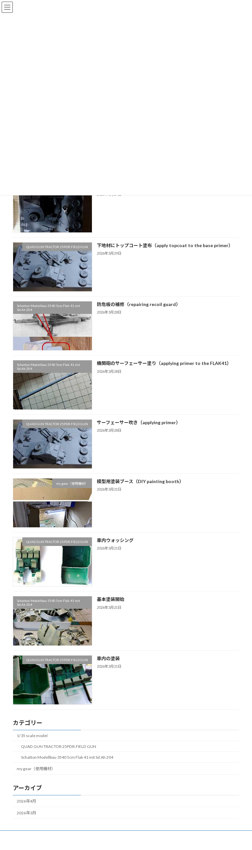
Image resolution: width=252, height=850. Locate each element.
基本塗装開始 (110, 599)
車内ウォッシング (115, 540)
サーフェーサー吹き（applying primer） (138, 422)
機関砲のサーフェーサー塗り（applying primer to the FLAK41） (164, 363)
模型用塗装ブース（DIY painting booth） (140, 481)
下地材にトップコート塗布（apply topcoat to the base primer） (165, 245)
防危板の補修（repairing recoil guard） (138, 304)
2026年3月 (26, 812)
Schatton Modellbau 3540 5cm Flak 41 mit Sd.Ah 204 (67, 756)
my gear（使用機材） (36, 768)
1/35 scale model (32, 735)
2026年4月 (26, 801)
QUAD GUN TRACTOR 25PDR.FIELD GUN (58, 746)
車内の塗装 (108, 658)
